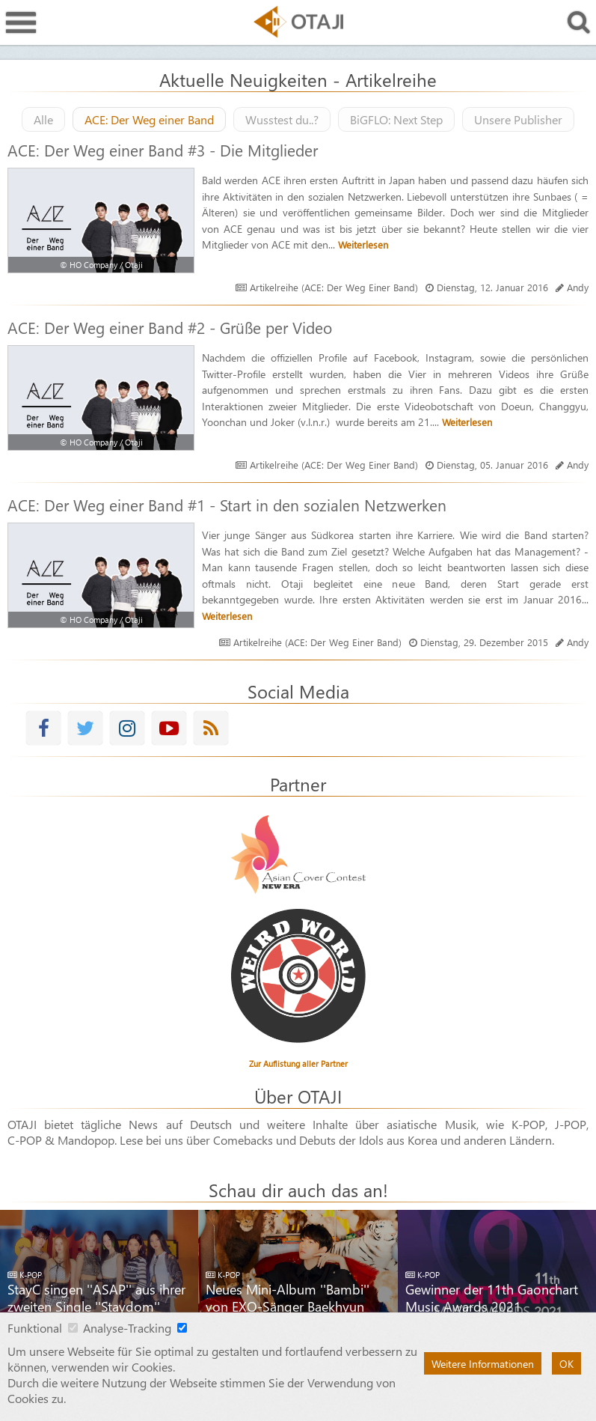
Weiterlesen (363, 244)
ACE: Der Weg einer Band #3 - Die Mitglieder (162, 149)
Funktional (34, 1328)
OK (566, 1363)
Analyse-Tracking (127, 1328)
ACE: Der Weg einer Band (149, 119)
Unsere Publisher (518, 119)
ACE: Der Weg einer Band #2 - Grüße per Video (169, 327)
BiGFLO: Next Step (396, 119)
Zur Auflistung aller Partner (298, 1063)
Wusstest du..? (282, 119)
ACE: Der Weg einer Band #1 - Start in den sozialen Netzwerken (226, 504)
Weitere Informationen (482, 1363)
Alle (43, 119)
